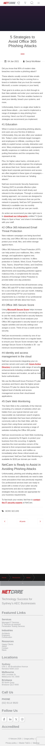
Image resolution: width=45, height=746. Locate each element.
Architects (6, 633)
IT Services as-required (11, 624)
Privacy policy (11, 743)
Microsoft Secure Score (18, 309)
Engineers (6, 635)
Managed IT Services (10, 622)
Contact (5, 648)
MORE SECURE (12, 511)
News (4, 650)
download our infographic (16, 216)
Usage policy (29, 739)
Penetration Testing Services (13, 626)
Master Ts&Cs (24, 743)
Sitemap (36, 743)
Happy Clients (7, 644)
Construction (7, 637)
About (4, 646)
